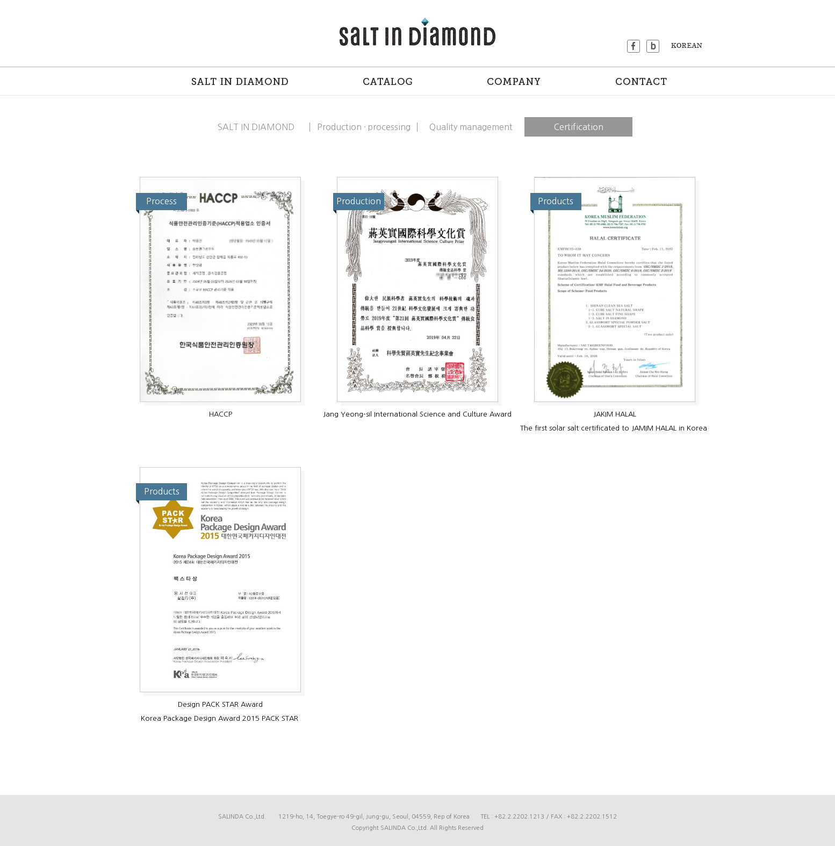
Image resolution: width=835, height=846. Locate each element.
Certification (578, 127)
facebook (633, 46)
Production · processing (364, 127)
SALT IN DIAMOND (256, 127)
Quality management (471, 127)
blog (652, 46)
